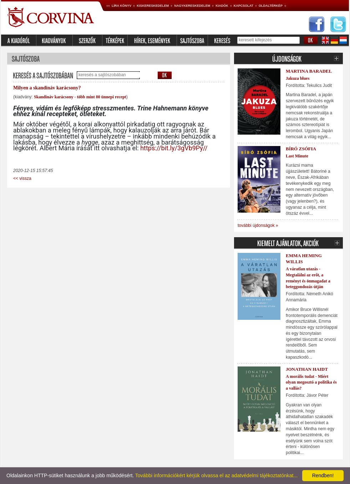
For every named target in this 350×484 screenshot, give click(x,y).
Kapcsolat (243, 5)
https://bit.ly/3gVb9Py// (174, 148)
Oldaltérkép (271, 5)
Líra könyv (121, 5)
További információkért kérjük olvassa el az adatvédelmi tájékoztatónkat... (216, 475)
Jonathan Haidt (307, 369)
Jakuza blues (297, 78)
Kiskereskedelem (153, 5)
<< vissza (22, 178)
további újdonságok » (258, 225)
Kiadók (221, 5)
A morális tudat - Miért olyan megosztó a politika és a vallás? (311, 382)
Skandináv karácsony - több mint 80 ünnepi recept (80, 96)
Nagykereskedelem (192, 5)
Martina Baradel (309, 71)
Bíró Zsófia (301, 148)
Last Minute (297, 155)
